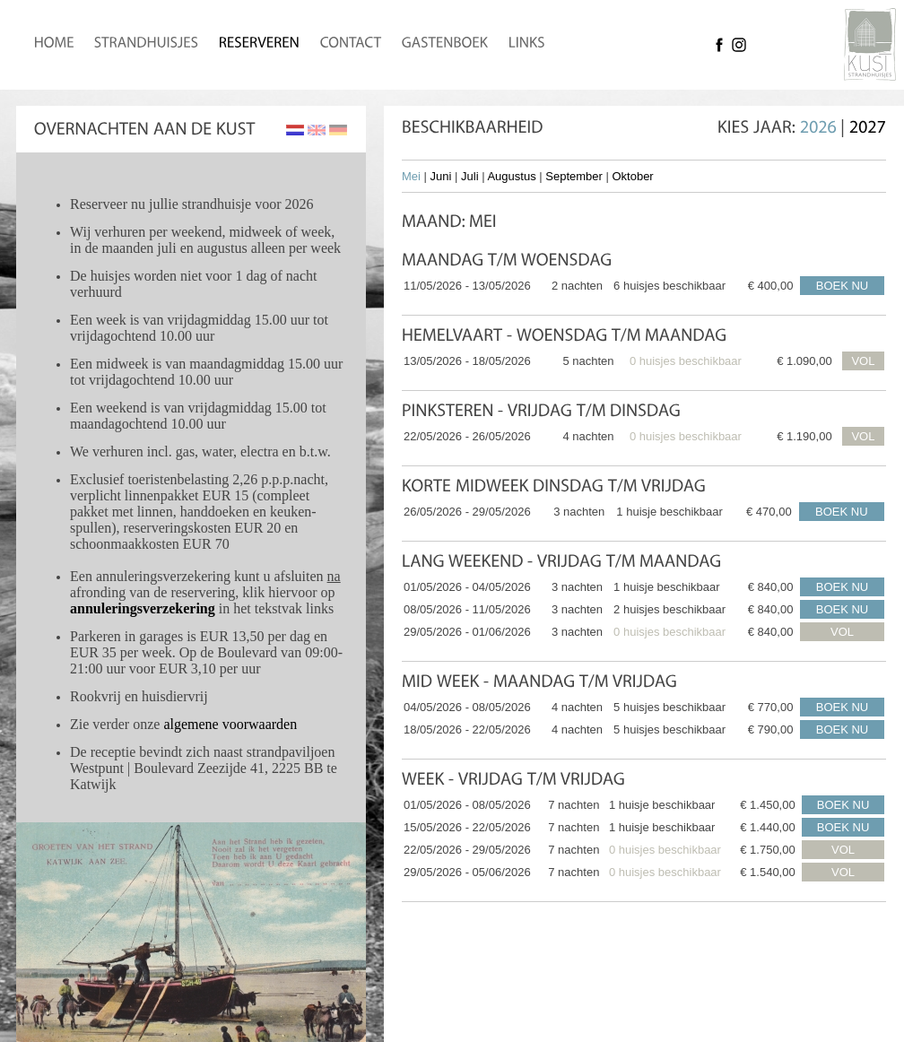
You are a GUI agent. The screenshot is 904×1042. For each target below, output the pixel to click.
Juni (441, 176)
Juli (470, 176)
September (574, 176)
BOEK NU (842, 285)
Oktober (632, 176)
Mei (411, 176)
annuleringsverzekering (142, 608)
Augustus (511, 176)
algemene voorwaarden (230, 724)
